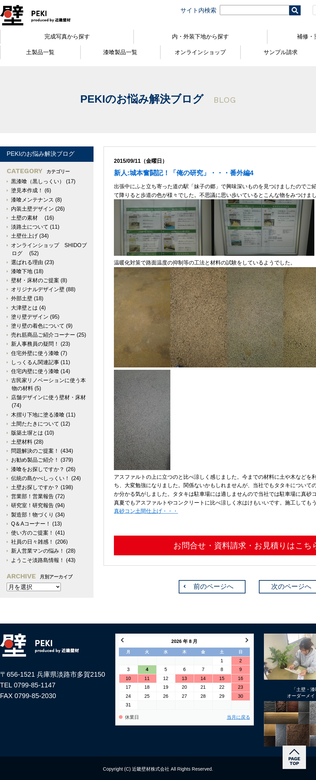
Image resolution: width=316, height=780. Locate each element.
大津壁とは (24, 308)
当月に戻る (238, 717)
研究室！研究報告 (32, 505)
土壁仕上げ (24, 236)
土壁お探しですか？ (35, 487)
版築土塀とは (27, 433)
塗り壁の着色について (37, 326)
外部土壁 (21, 298)
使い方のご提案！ (32, 533)
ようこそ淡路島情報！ (37, 560)
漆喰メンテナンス (32, 200)
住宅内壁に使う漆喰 (35, 371)
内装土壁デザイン (32, 209)
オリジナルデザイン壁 (37, 289)
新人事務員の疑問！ (35, 344)
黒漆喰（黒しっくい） (37, 181)
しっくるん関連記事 (35, 362)
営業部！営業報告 (32, 496)
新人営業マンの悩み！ (37, 551)
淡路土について (29, 227)
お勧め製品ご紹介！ (35, 460)
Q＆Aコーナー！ (31, 524)
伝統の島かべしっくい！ (40, 478)
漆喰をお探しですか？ (37, 469)
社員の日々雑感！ (32, 542)
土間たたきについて (35, 424)
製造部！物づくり (32, 515)
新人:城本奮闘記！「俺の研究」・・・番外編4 (184, 173)
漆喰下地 (21, 271)
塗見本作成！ (27, 190)
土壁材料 (21, 442)
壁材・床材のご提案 (35, 280)
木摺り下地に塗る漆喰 (37, 415)
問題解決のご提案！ (35, 451)
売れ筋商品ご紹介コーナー (43, 335)
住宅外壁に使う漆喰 (35, 353)
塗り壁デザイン (29, 317)
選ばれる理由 (27, 262)
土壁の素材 (27, 218)
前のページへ (213, 586)
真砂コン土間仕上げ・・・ (146, 511)
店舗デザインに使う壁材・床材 (48, 397)
